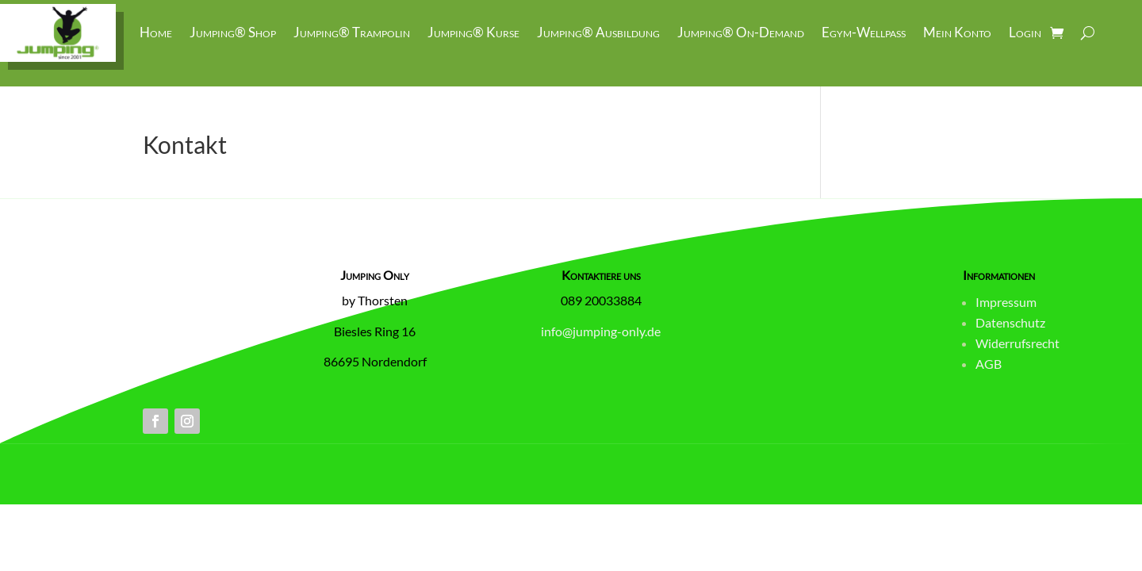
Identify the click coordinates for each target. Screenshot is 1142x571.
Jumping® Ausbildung (598, 32)
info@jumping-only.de (601, 331)
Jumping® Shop (233, 32)
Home (156, 32)
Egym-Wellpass (864, 32)
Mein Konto (957, 32)
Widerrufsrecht (1017, 343)
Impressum (1006, 301)
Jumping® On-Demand (740, 32)
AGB (988, 363)
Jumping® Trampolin (351, 32)
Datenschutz (1010, 322)
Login (1025, 32)
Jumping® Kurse (473, 32)
